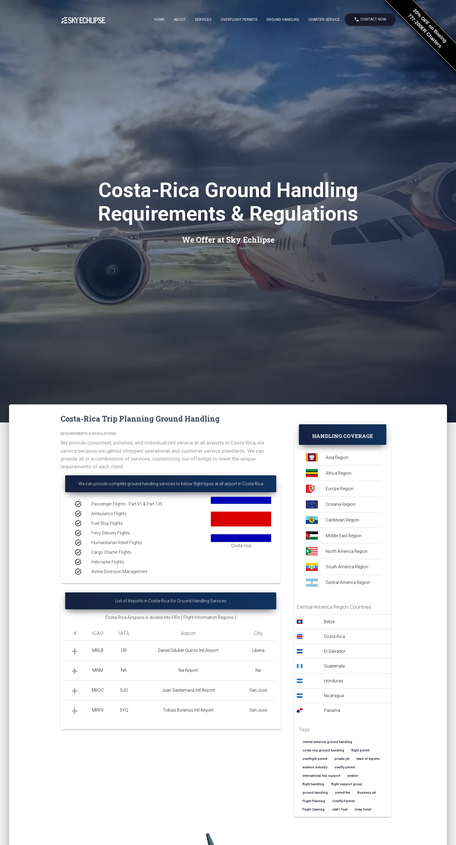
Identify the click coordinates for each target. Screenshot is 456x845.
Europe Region (339, 488)
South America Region (347, 566)
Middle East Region (344, 535)
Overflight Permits (238, 20)
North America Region (347, 551)
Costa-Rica (334, 636)
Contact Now (370, 19)
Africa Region (338, 473)
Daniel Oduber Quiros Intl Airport (188, 650)
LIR (124, 650)
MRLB (97, 650)
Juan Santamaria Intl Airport (188, 690)
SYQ (124, 710)
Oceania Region (341, 504)
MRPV (98, 710)
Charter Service (324, 20)
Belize (329, 621)
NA (124, 670)
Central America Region (348, 582)
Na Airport (188, 670)
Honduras (333, 680)
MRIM (97, 670)
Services (203, 20)
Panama (332, 710)
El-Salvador (335, 651)
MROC (98, 690)
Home (159, 20)
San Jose (258, 690)
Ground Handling (282, 20)
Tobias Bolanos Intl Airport (188, 710)
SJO (124, 690)
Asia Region (337, 457)
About (180, 20)
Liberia (258, 650)
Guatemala (334, 666)
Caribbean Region (342, 520)
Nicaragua (334, 695)
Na (258, 670)
